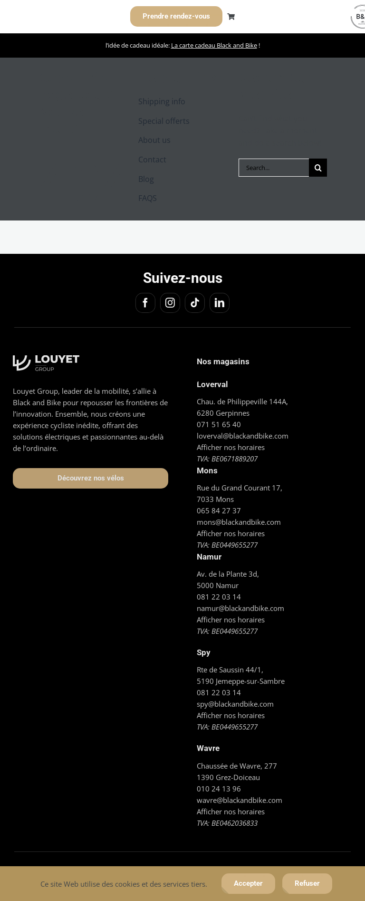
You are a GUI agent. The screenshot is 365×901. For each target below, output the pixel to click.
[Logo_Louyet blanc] (46, 355)
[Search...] (274, 168)
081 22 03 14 (219, 593)
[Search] (318, 168)
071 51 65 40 (219, 421)
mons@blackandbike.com (239, 518)
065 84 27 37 (219, 507)
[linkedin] (218, 303)
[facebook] (144, 303)
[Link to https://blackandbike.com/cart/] (231, 16)
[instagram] (169, 303)
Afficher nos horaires (231, 444)
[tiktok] (193, 303)
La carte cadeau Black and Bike (214, 45)
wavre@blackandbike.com (239, 796)
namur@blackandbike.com (240, 605)
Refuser (307, 883)
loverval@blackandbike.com (242, 432)
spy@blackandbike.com (235, 700)
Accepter (248, 883)
